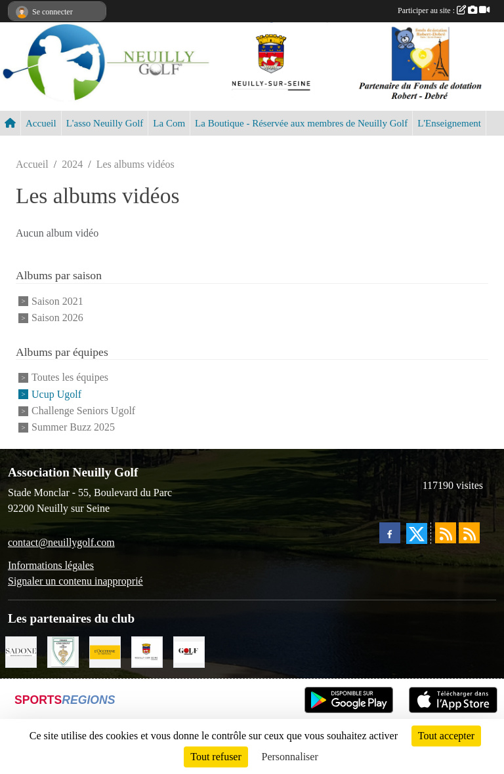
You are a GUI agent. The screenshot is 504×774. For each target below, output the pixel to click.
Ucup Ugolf (56, 394)
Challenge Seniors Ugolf (83, 410)
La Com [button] (169, 123)
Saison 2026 (57, 317)
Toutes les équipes (70, 377)
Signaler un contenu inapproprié (75, 581)
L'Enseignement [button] (449, 123)
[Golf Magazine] (189, 650)
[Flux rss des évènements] (469, 532)
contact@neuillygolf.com (61, 542)
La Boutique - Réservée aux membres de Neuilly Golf (301, 123)
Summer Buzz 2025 (73, 427)
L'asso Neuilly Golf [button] (105, 123)
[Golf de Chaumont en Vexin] (63, 650)
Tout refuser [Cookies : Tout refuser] (216, 756)
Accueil (41, 123)
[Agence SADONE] (21, 650)
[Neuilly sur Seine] (147, 650)
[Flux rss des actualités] (445, 532)
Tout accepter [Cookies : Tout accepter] (446, 735)
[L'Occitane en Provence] (105, 650)
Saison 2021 (57, 301)
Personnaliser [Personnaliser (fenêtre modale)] (290, 756)
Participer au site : (444, 10)
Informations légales (51, 565)
